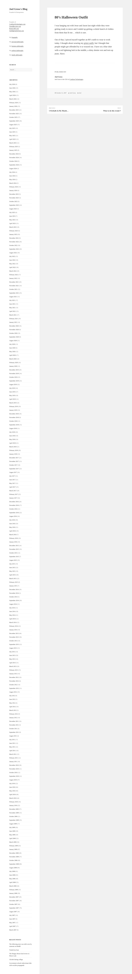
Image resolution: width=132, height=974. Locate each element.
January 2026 (13, 106)
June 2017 (12, 479)
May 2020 (12, 351)
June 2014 (12, 611)
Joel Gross (73, 93)
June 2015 (12, 567)
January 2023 (13, 234)
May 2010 (12, 791)
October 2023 (13, 201)
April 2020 (12, 355)
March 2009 (12, 842)
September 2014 (14, 600)
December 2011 (14, 721)
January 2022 (13, 278)
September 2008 (14, 864)
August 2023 (13, 209)
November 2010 (14, 769)
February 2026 (13, 102)
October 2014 (13, 597)
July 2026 (12, 84)
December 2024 (14, 154)
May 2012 (12, 703)
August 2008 (13, 867)
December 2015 (14, 545)
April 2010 (12, 794)
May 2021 (12, 307)
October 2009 (13, 816)
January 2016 (13, 542)
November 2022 (14, 242)
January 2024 (13, 190)
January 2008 (13, 893)
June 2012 (12, 699)
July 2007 (12, 915)
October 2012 (13, 684)
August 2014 (13, 604)
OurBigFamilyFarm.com (16, 31)
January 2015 (13, 586)
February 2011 (13, 758)
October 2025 (13, 117)
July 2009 (12, 827)
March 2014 (12, 622)
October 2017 (13, 465)
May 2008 (12, 878)
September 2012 (14, 688)
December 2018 (14, 414)
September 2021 (14, 293)
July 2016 (12, 520)
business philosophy (17, 46)
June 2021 (12, 304)
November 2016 (14, 505)
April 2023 (12, 223)
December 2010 (14, 765)
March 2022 (12, 271)
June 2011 (12, 743)
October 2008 (13, 860)
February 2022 (13, 274)
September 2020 (14, 337)
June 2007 (12, 919)
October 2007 (13, 904)
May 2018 (12, 439)
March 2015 (12, 578)
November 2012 (14, 681)
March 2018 (12, 447)
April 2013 (12, 662)
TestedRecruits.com (15, 26)
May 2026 (12, 91)
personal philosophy (17, 42)
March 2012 (12, 710)
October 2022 (13, 245)
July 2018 (12, 432)
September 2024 (14, 165)
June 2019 (12, 392)
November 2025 (14, 113)
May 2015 (12, 571)
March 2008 (12, 886)
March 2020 (12, 359)
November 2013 (14, 637)
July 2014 (12, 608)
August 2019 (13, 384)
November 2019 (14, 373)
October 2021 (13, 289)
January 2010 (13, 805)
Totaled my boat (14, 950)
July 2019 (12, 388)
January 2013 (13, 673)
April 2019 (12, 399)
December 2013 (14, 633)
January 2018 (13, 454)
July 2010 (12, 783)
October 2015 (13, 553)
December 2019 (14, 370)
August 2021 (13, 296)
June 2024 (12, 176)
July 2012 (12, 695)
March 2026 (12, 99)
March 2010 (12, 798)
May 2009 (12, 835)
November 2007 (14, 900)
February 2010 (13, 802)
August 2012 (13, 692)
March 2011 (12, 754)
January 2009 (13, 849)
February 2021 (13, 318)
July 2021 (12, 300)
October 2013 (13, 641)
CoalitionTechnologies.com (17, 24)
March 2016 (12, 534)
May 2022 (12, 263)
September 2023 (14, 205)
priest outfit (89, 43)
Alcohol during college (16, 959)
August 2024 (13, 168)
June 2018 (12, 436)
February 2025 (13, 146)
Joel (80, 93)
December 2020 (14, 326)
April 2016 (12, 531)
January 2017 (13, 498)
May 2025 (12, 135)
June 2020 (12, 348)
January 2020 (13, 366)
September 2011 (14, 732)
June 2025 (12, 132)
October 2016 (13, 509)
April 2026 (12, 95)
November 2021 (14, 285)
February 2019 (13, 406)
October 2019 (13, 377)
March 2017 (12, 490)
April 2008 (12, 882)
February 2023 (13, 231)
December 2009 (14, 809)
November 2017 (14, 461)
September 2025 (14, 121)
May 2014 (12, 615)
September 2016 (14, 512)
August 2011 (13, 736)
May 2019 (12, 395)
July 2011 (12, 739)
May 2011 (12, 747)
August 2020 (13, 340)
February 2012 (13, 714)
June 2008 (12, 875)
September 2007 (14, 908)
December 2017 (14, 457)
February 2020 (13, 362)
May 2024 (12, 179)
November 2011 (14, 725)
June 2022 (12, 260)
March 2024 (12, 183)
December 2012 (14, 677)
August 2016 (13, 516)
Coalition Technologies (76, 79)
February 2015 (13, 582)
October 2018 (13, 421)
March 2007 (12, 930)
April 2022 (12, 267)
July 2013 (12, 652)
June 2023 (12, 216)
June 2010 (12, 787)
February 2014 (13, 626)
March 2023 (12, 227)
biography (15, 37)
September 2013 (14, 644)
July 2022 (12, 256)
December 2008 (14, 853)
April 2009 (12, 838)
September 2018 (14, 425)
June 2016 (12, 523)
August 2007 (13, 911)
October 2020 (13, 333)
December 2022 (14, 238)
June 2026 (12, 88)
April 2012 (12, 706)
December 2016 (14, 501)
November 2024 (14, 157)
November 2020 (14, 329)
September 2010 (14, 776)
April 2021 (12, 311)
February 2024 (13, 187)
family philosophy (17, 55)
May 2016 (12, 527)
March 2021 (12, 315)
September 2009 (14, 820)
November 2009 (14, 813)
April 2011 (12, 750)
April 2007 (12, 926)
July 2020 (12, 344)
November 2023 (14, 198)
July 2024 (12, 172)
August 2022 (13, 252)
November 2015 (14, 549)
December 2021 (14, 282)
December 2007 (14, 897)
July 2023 (12, 212)
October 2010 (13, 772)
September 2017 (14, 468)
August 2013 (13, 648)
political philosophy (17, 50)
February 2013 (13, 670)
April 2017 (12, 487)
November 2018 (14, 417)
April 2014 (12, 619)
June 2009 (12, 831)
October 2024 (13, 161)
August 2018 (13, 428)
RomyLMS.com (14, 28)
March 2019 (12, 403)
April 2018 (12, 443)
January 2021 (13, 322)
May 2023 (12, 220)
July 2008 (12, 871)
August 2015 (13, 560)
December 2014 (14, 589)
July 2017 (12, 476)
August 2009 (13, 824)
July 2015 (12, 564)
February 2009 (13, 846)
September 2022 (14, 249)
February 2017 (13, 494)
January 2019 (13, 410)
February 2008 (13, 889)
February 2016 (13, 538)
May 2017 (12, 483)
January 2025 (13, 150)
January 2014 (13, 630)
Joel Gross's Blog (18, 9)
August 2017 (13, 472)
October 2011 (13, 728)
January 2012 (13, 717)
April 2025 (12, 139)
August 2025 (13, 124)
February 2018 (13, 450)
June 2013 (12, 655)
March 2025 (12, 143)
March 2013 (12, 666)
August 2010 (13, 780)
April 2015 (12, 575)
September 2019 (14, 381)
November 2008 (14, 857)
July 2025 (12, 128)
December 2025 (14, 110)
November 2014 (14, 593)
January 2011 (13, 761)
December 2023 (14, 194)
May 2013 (12, 659)
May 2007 (12, 922)
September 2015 (14, 556)
